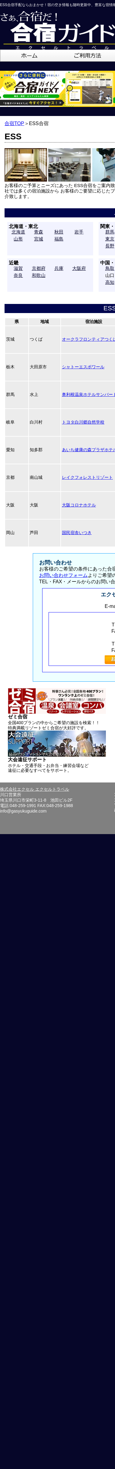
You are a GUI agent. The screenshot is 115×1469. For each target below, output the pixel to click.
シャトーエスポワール (83, 366)
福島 (58, 238)
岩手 (78, 231)
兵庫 (58, 268)
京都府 (39, 268)
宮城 (38, 238)
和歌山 (39, 275)
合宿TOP (14, 123)
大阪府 (79, 268)
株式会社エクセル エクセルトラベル (34, 789)
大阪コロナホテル (79, 505)
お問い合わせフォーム (63, 575)
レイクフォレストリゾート (87, 477)
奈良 (18, 275)
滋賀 (18, 268)
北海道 (18, 231)
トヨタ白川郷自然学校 (83, 422)
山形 (18, 238)
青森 (38, 231)
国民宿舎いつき (77, 532)
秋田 (58, 231)
